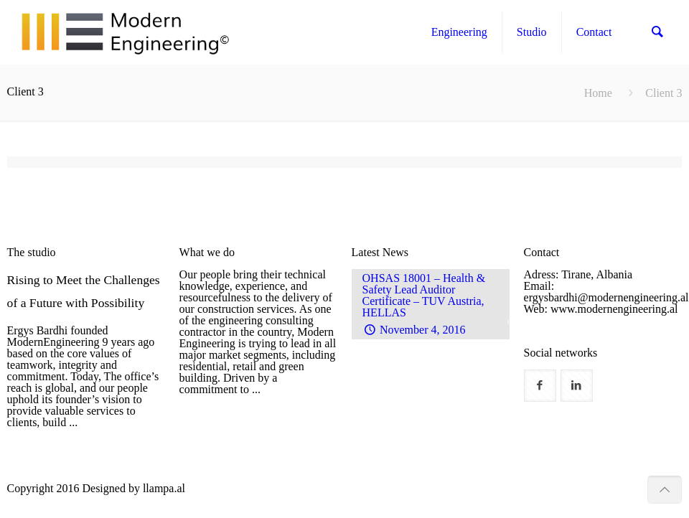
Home (598, 93)
